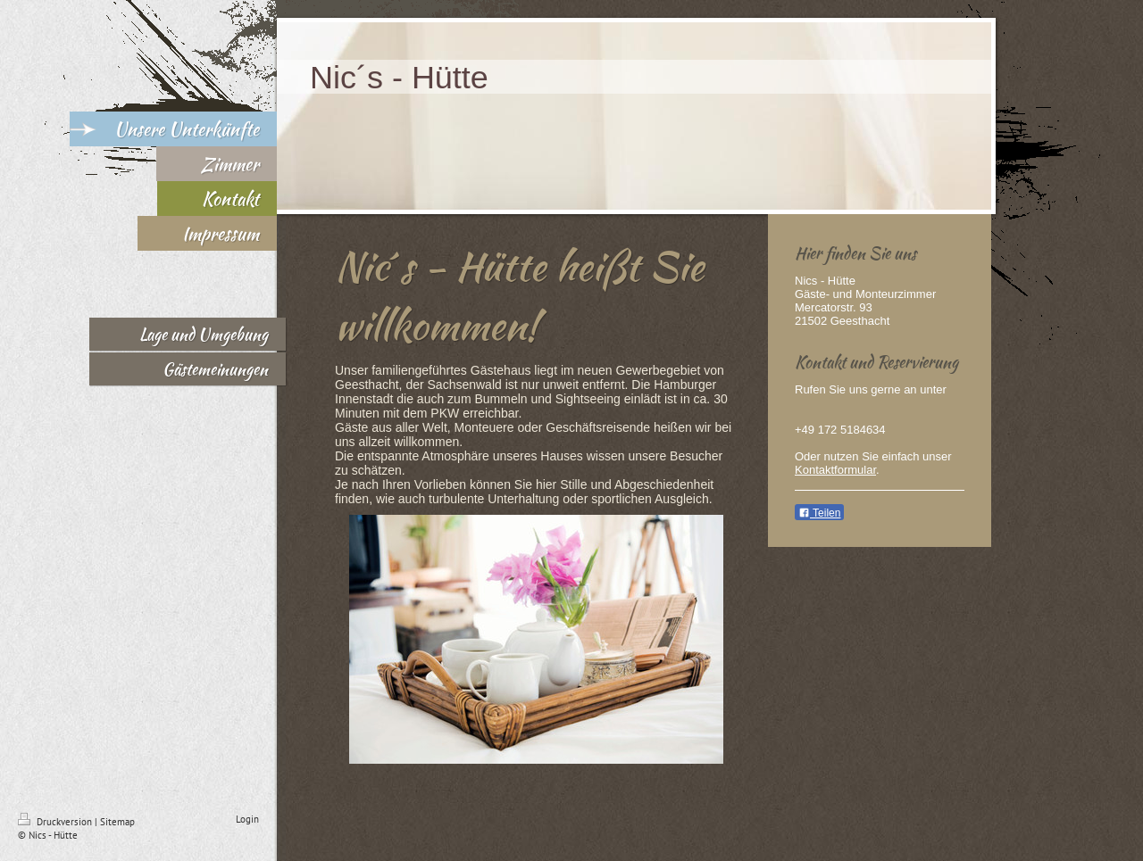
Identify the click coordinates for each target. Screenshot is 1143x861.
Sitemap (117, 821)
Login (247, 819)
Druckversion (56, 821)
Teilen (819, 513)
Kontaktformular (835, 469)
